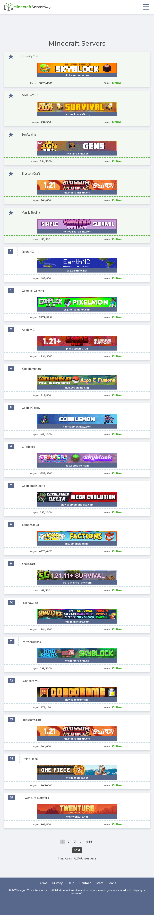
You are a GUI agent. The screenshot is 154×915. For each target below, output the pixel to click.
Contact (85, 883)
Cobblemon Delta (33, 485)
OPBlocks (28, 446)
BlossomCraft (31, 173)
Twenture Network (36, 798)
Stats (99, 883)
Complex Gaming (33, 290)
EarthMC (27, 251)
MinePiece (30, 759)
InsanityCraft (31, 56)
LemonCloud (30, 524)
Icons (112, 883)
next (77, 850)
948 (89, 841)
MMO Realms (31, 641)
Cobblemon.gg (31, 368)
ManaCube (30, 602)
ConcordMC (31, 681)
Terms (42, 883)
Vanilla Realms (31, 212)
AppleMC (28, 329)
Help (71, 883)
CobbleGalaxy (31, 407)
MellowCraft (30, 95)
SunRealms (29, 134)
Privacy (57, 883)
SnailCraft (28, 563)
